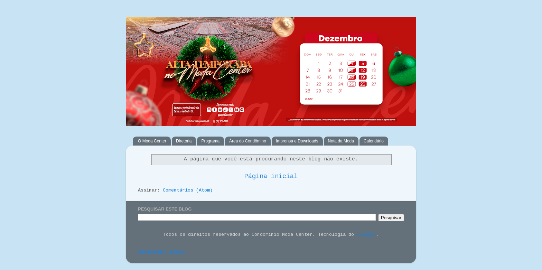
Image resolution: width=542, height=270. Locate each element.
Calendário (374, 141)
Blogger (366, 234)
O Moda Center (152, 141)
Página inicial (271, 176)
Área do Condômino (247, 141)
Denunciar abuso (161, 252)
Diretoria (183, 141)
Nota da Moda (341, 141)
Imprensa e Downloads (297, 141)
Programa (210, 141)
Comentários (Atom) (188, 190)
